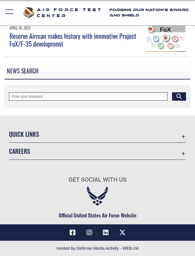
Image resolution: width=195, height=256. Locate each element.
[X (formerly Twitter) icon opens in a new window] (122, 232)
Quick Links (24, 134)
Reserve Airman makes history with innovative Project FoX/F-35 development (73, 39)
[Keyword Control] (88, 96)
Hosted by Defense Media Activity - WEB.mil (98, 248)
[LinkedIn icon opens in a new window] (105, 232)
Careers (19, 151)
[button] (9, 12)
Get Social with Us (97, 179)
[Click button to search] (179, 96)
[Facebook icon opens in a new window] (72, 232)
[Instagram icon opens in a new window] (89, 232)
